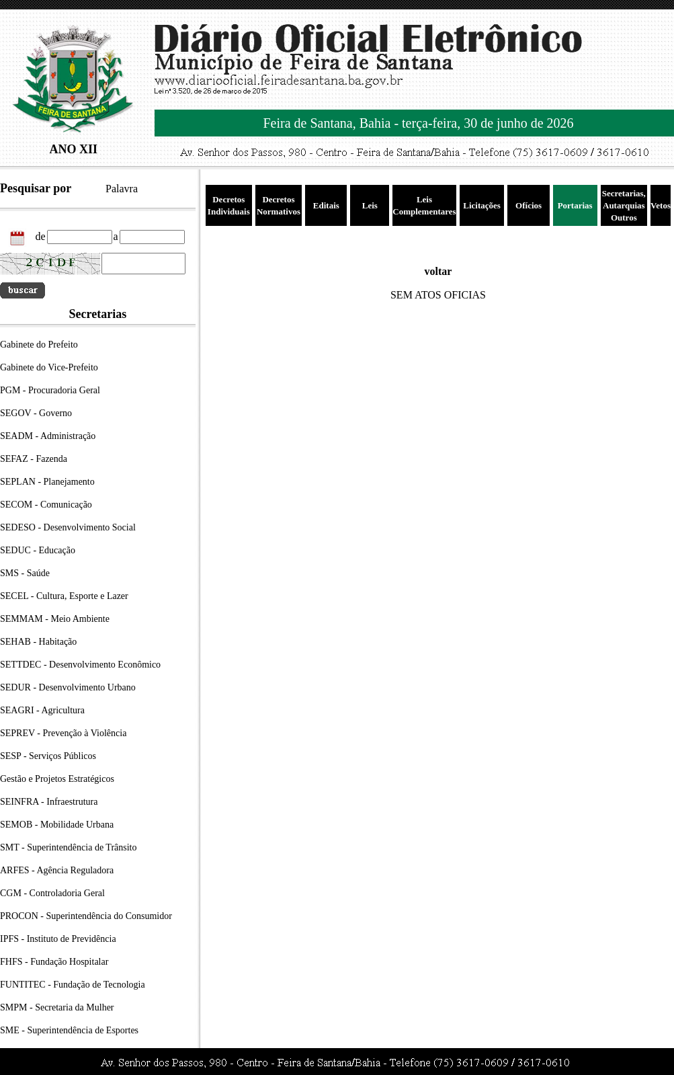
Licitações (482, 205)
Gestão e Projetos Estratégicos (57, 779)
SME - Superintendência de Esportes (69, 1030)
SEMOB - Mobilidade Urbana (57, 825)
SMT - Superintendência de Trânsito (68, 847)
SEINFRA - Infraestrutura (48, 802)
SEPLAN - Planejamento (47, 482)
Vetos (660, 205)
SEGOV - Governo (36, 413)
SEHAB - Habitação (38, 642)
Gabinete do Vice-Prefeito (49, 367)
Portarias (575, 205)
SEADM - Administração (47, 436)
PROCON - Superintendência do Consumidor (86, 916)
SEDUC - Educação (37, 550)
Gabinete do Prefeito (39, 345)
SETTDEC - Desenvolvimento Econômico (80, 665)
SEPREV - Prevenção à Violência (63, 733)
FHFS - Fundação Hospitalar (54, 962)
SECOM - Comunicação (46, 505)
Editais (326, 205)
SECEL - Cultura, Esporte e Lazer (64, 596)
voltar (438, 271)
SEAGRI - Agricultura (42, 710)
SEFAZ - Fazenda (33, 459)
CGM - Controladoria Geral (52, 893)
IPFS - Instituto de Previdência (58, 939)
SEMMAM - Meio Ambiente (55, 619)
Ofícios (528, 205)
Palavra (122, 188)
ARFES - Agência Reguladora (57, 870)
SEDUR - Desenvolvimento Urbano (68, 687)
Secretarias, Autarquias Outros (624, 205)
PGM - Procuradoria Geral (50, 390)
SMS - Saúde (25, 573)
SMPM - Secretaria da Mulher (57, 1007)
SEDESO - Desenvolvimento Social (68, 527)
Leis (370, 205)
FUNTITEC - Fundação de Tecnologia (72, 985)
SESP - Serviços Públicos (48, 756)
